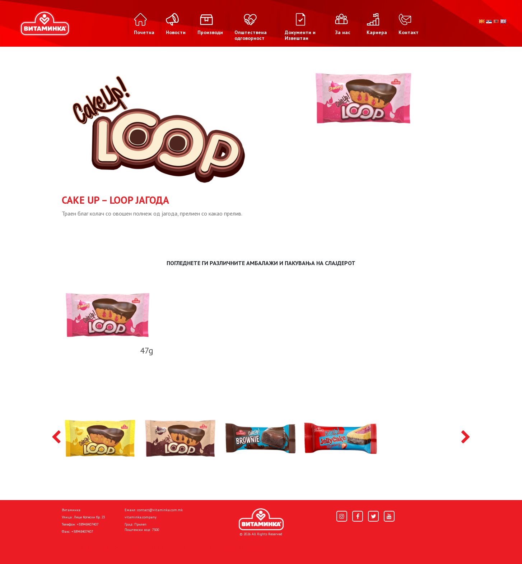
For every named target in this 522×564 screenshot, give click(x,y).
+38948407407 (87, 524)
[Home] (261, 519)
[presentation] (56, 437)
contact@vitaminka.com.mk (160, 510)
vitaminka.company (141, 517)
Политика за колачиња (157, 546)
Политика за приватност (92, 546)
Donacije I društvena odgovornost (232, 546)
